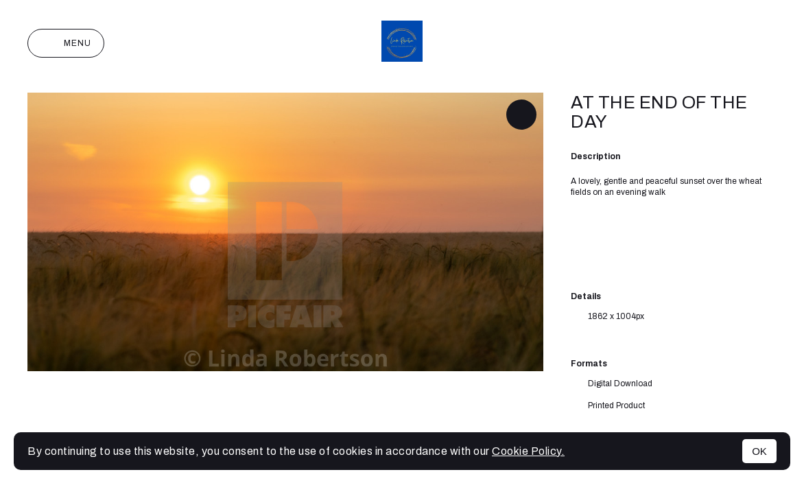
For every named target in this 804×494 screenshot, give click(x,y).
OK (759, 451)
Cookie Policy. (528, 451)
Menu (65, 43)
